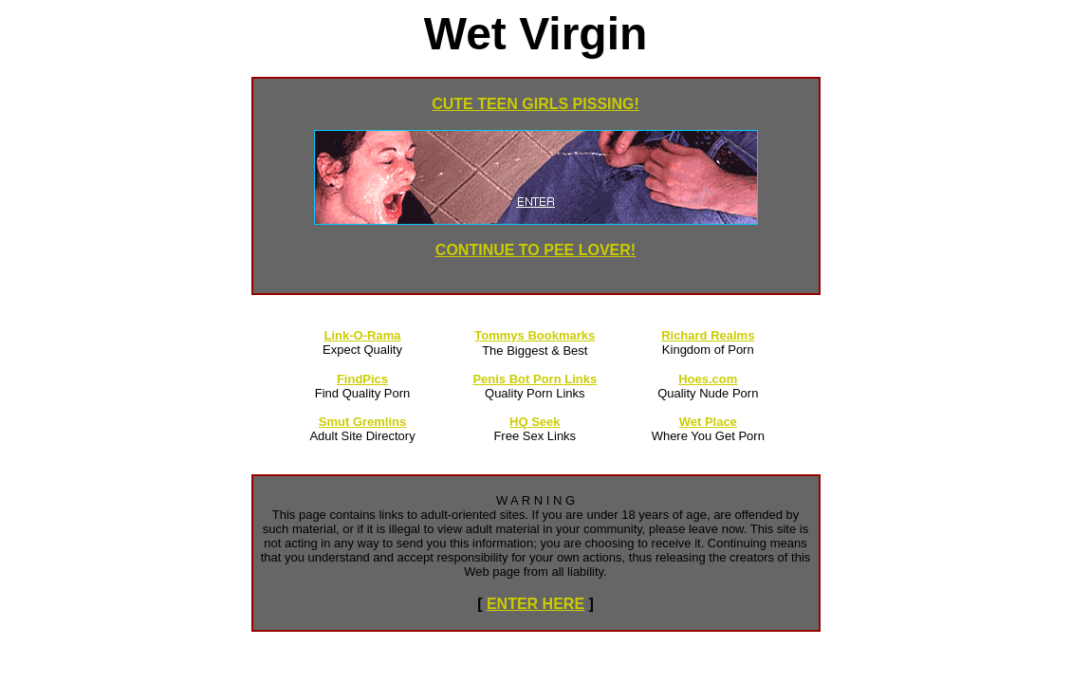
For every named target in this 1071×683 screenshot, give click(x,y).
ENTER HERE (535, 604)
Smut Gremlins (362, 422)
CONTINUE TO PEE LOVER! (535, 250)
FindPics (362, 379)
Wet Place (708, 422)
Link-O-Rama (362, 335)
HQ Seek (534, 422)
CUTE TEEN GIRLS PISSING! (535, 104)
